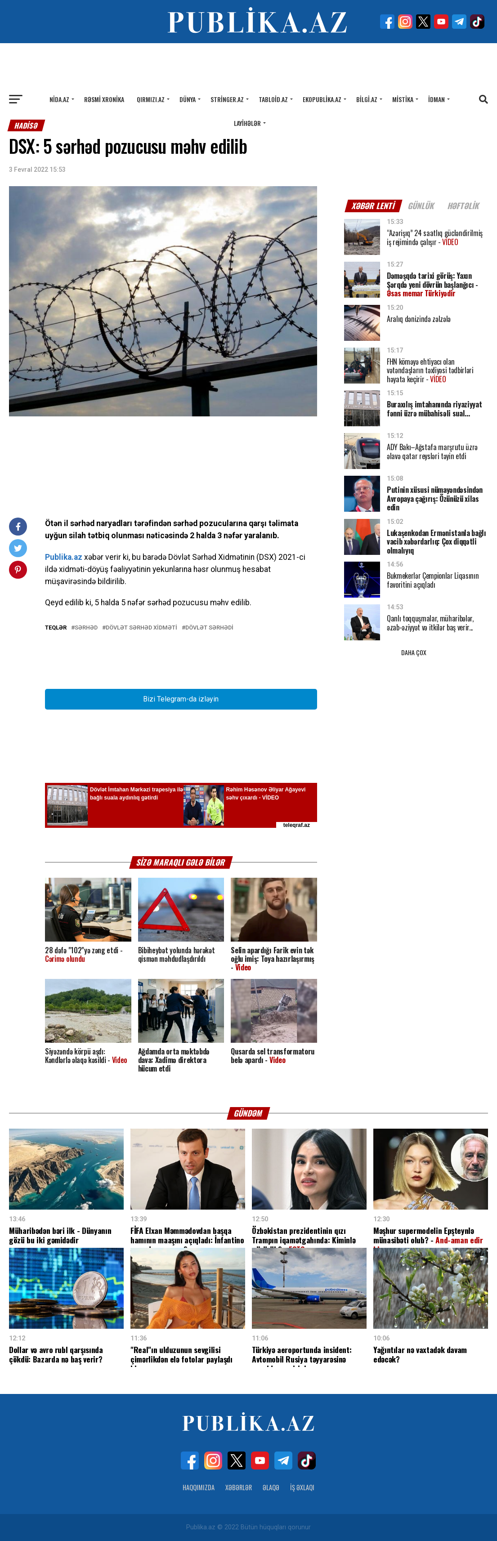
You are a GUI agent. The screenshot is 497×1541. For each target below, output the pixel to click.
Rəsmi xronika (104, 99)
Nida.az (59, 99)
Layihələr (247, 123)
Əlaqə (271, 1487)
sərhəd (86, 628)
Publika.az (63, 557)
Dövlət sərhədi (209, 628)
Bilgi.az (366, 99)
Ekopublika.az (322, 99)
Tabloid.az (273, 99)
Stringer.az (227, 99)
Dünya (187, 99)
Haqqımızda (199, 1487)
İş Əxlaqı (302, 1487)
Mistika (402, 99)
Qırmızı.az (151, 99)
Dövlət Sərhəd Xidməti (141, 628)
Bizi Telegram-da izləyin (181, 699)
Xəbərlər (238, 1487)
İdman (436, 99)
